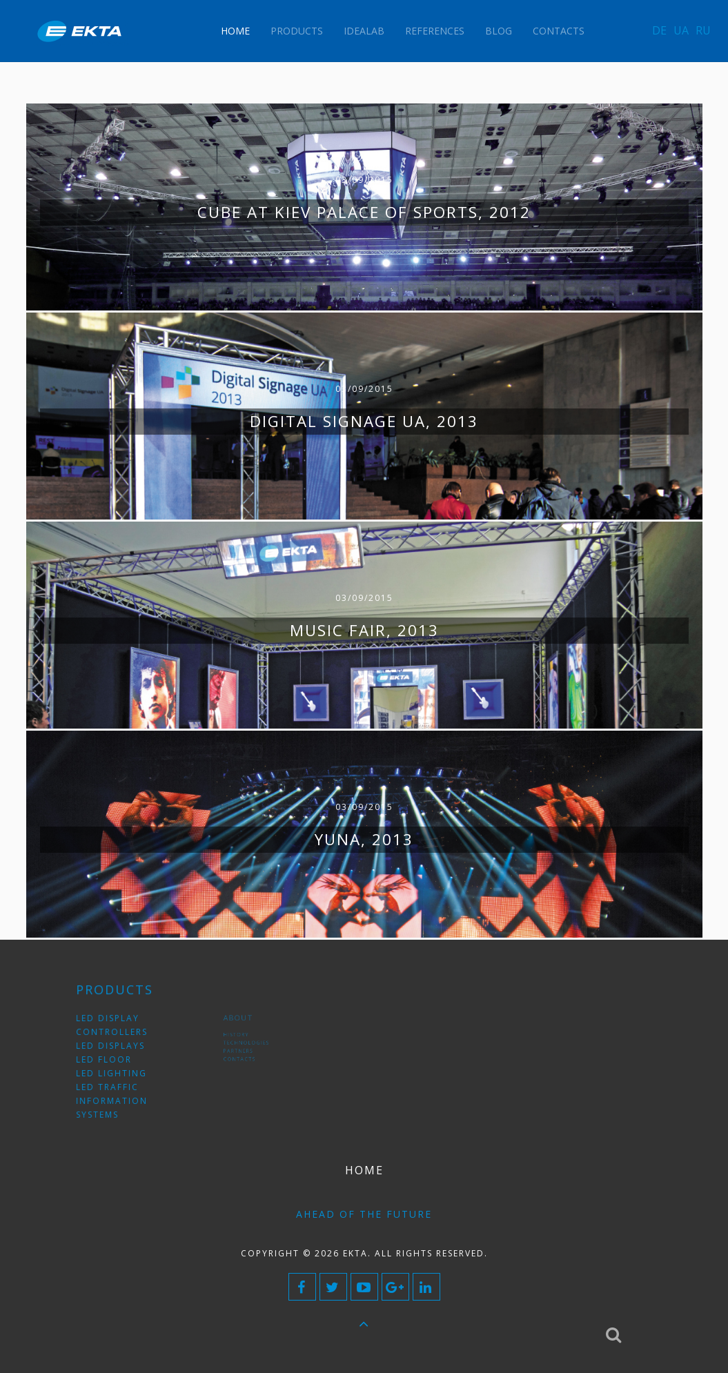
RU (703, 30)
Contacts (558, 30)
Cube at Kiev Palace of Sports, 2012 (364, 212)
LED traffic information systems (117, 1090)
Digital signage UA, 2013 (364, 421)
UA (681, 30)
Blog (498, 30)
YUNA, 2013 (364, 839)
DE (659, 30)
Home (235, 30)
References (434, 30)
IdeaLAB (364, 30)
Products (296, 30)
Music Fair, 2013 (364, 630)
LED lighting (117, 1069)
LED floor (111, 1059)
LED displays (116, 1049)
